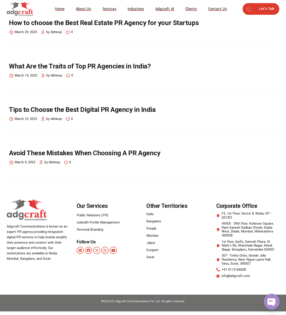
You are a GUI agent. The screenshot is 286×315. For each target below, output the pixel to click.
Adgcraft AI (164, 8)
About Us (83, 8)
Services (109, 8)
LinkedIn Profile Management (98, 222)
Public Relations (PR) (93, 215)
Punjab (151, 228)
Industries (136, 8)
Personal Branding (90, 229)
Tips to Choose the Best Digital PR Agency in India (82, 109)
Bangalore (153, 221)
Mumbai (152, 235)
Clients (191, 8)
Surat (150, 257)
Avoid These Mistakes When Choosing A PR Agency (84, 153)
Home (60, 8)
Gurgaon (152, 250)
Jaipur (150, 243)
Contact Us (217, 8)
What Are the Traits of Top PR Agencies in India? (80, 66)
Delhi (150, 214)
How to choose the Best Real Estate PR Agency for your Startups (104, 23)
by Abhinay (54, 32)
